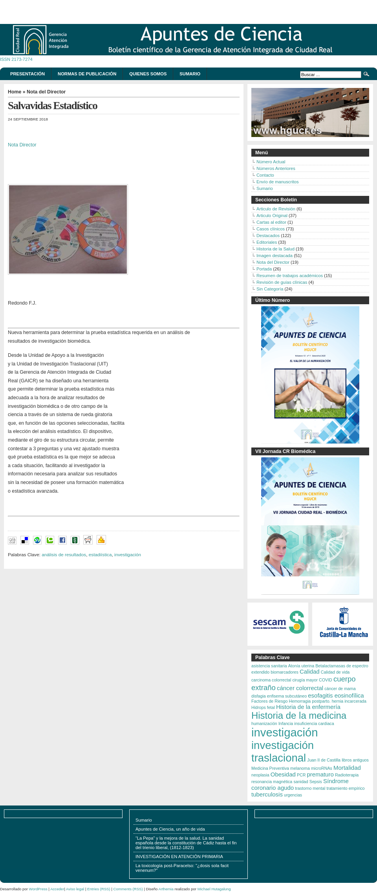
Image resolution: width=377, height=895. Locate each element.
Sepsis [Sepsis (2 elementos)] (315, 781)
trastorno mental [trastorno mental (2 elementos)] (310, 788)
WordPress (38, 889)
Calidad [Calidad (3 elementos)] (310, 671)
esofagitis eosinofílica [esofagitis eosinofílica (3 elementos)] (336, 695)
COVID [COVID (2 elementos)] (325, 680)
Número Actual (270, 161)
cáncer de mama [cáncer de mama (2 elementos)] (339, 688)
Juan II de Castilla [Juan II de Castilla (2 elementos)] (323, 760)
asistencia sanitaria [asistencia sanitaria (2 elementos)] (269, 665)
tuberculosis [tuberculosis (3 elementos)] (267, 794)
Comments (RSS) (128, 889)
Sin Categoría (269, 289)
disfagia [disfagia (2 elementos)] (258, 696)
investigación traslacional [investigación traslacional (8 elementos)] (282, 751)
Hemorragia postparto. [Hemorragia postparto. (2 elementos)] (310, 701)
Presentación (27, 73)
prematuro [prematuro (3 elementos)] (320, 774)
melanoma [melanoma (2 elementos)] (300, 768)
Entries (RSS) (98, 889)
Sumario (189, 73)
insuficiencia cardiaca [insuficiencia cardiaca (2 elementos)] (314, 723)
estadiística (100, 554)
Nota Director (22, 145)
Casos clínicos (270, 228)
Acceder (57, 889)
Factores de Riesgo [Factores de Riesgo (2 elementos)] (269, 701)
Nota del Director (46, 92)
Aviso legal (75, 889)
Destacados (268, 235)
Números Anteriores (275, 168)
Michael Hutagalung (214, 889)
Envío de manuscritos (277, 181)
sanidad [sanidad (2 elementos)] (300, 781)
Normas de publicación (87, 73)
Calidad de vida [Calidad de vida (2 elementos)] (335, 672)
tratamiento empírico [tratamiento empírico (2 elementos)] (345, 788)
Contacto (265, 175)
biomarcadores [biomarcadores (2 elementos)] (284, 672)
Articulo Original (271, 215)
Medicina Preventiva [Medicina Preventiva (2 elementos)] (270, 768)
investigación (127, 554)
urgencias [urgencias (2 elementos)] (293, 795)
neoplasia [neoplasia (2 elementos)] (260, 775)
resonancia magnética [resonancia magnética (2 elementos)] (271, 781)
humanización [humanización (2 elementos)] (264, 723)
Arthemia (166, 889)
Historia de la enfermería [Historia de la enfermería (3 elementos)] (308, 706)
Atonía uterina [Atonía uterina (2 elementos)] (301, 665)
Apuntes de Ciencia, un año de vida (170, 829)
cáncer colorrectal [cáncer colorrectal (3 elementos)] (300, 688)
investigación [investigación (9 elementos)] (284, 732)
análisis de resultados (64, 554)
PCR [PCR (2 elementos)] (301, 775)
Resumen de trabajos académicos (289, 275)
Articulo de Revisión (275, 208)
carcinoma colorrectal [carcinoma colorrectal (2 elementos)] (271, 680)
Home (14, 92)
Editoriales (266, 242)
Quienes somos (148, 73)
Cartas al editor (271, 222)
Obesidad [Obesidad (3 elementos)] (283, 774)
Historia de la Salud (275, 249)
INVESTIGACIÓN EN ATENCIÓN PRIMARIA (179, 856)
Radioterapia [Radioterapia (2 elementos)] (347, 775)
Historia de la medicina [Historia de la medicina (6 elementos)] (298, 715)
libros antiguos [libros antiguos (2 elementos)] (355, 760)
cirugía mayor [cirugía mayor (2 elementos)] (305, 680)
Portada (264, 269)
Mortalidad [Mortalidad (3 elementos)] (347, 767)
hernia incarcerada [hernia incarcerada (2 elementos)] (349, 701)
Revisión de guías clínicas (281, 282)
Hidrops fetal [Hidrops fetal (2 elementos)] (263, 707)
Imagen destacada (274, 255)
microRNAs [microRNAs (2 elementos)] (321, 768)
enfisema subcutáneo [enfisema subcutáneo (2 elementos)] (287, 696)
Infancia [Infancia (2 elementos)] (285, 723)
